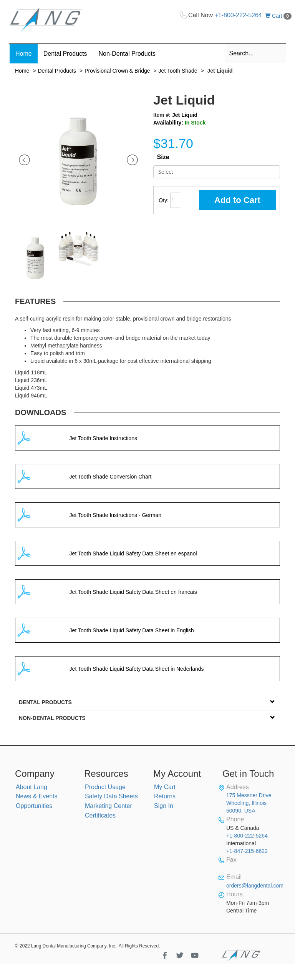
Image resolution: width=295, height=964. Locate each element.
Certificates (100, 815)
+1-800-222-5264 (238, 15)
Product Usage (105, 787)
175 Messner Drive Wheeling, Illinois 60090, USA (249, 803)
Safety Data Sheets (111, 796)
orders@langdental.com (254, 886)
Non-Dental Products (52, 718)
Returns (165, 796)
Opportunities (34, 806)
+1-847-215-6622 (247, 851)
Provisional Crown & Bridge (117, 71)
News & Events (36, 796)
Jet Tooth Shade (178, 71)
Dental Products (57, 71)
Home (22, 71)
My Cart (165, 787)
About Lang (31, 787)
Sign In (163, 806)
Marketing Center (108, 806)
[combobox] (255, 53)
